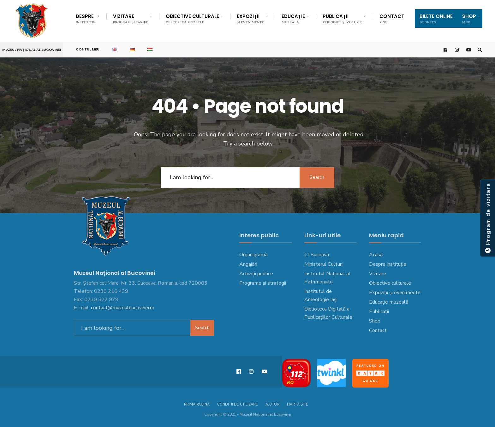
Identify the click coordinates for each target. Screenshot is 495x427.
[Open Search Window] (480, 49)
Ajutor (272, 404)
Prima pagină (197, 404)
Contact (391, 18)
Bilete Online (436, 18)
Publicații (342, 18)
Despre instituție (387, 264)
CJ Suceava (316, 254)
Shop (374, 320)
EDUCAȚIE (293, 18)
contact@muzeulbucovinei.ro (122, 307)
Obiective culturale (192, 18)
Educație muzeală (389, 302)
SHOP (469, 18)
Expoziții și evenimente (394, 292)
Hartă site (297, 404)
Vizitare (130, 18)
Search (317, 177)
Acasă (376, 254)
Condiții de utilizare (237, 404)
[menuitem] (91, 17)
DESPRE (85, 18)
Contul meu (87, 49)
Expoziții (250, 18)
